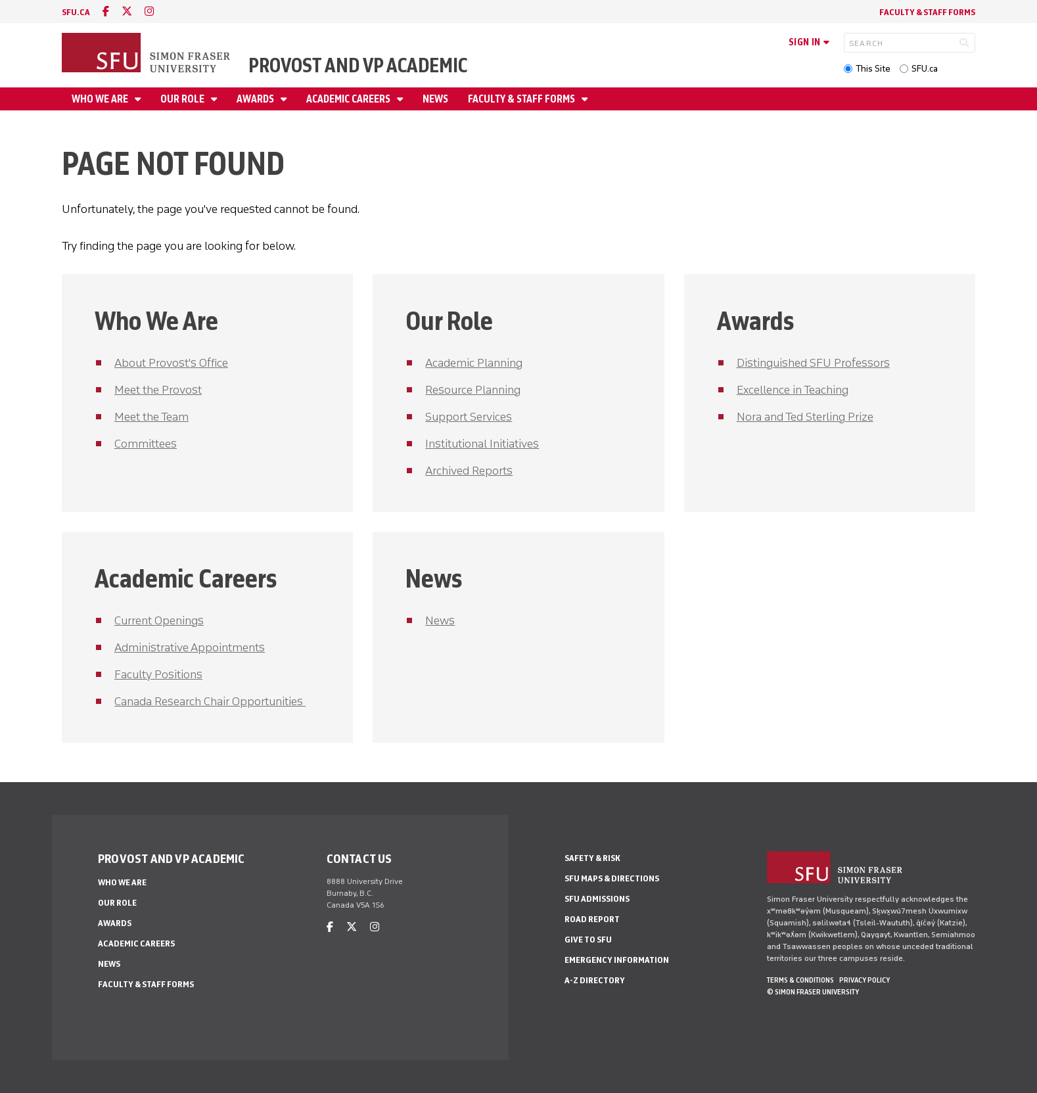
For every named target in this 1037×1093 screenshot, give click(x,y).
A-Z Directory (595, 980)
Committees (145, 443)
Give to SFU (588, 939)
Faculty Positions (158, 674)
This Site (873, 68)
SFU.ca (924, 68)
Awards (256, 99)
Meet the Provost (158, 390)
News (435, 99)
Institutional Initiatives (482, 443)
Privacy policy (864, 980)
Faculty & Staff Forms (927, 12)
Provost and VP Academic (357, 65)
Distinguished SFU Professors (813, 363)
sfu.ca (76, 12)
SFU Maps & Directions (612, 878)
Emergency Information (617, 959)
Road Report (592, 919)
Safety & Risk (592, 858)
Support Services (468, 416)
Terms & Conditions (800, 980)
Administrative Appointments (189, 647)
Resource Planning (472, 390)
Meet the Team (151, 416)
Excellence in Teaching (792, 390)
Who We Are (101, 99)
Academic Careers (349, 99)
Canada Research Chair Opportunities (210, 701)
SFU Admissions (597, 898)
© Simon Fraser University (813, 991)
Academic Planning (473, 363)
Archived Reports (469, 470)
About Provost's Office (171, 363)
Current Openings (159, 620)
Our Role (183, 99)
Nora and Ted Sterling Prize (805, 416)
